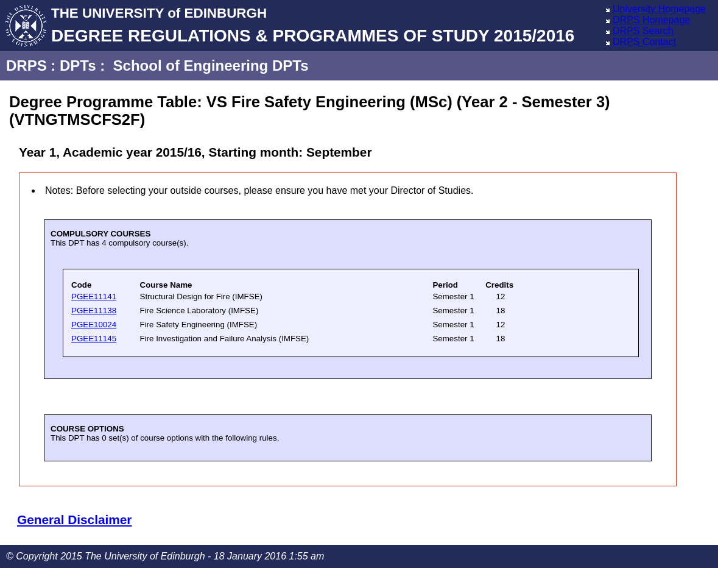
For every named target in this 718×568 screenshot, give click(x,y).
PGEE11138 (93, 310)
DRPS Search (643, 31)
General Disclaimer (74, 520)
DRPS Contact (644, 42)
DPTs (78, 65)
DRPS (26, 65)
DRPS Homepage (651, 20)
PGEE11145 (93, 338)
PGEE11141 (93, 296)
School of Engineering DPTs (211, 65)
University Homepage (659, 9)
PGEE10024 (93, 324)
